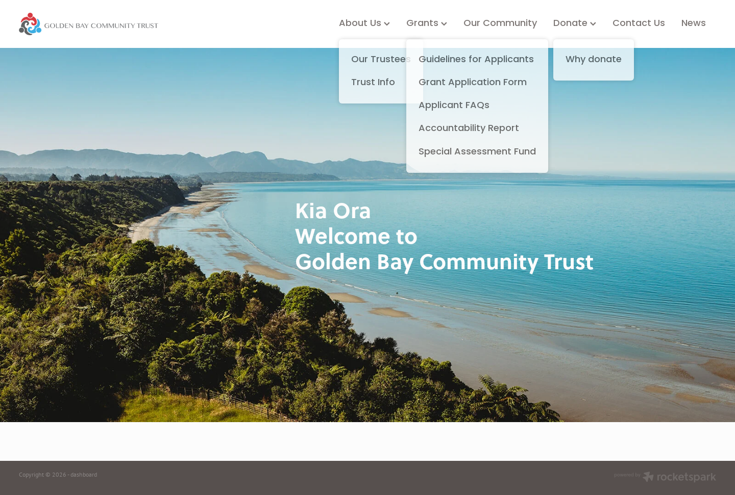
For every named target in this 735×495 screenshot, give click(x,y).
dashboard (83, 474)
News (693, 23)
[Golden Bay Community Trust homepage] (88, 24)
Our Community (500, 23)
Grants (426, 23)
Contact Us (638, 23)
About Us (364, 23)
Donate (574, 23)
